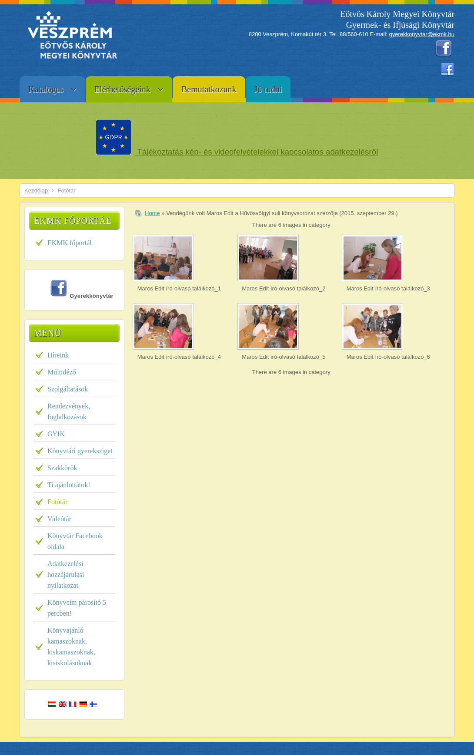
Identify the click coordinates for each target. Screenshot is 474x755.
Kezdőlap (36, 190)
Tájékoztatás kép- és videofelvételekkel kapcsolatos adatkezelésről (256, 151)
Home (152, 213)
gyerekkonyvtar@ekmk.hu (421, 34)
